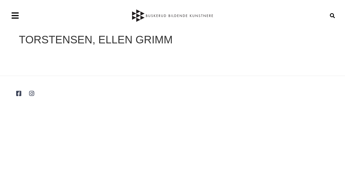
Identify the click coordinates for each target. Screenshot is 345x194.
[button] (14, 15)
